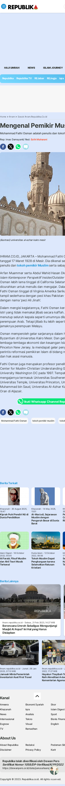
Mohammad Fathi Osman (14, 420)
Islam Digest (57, 709)
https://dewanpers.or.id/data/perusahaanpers (28, 768)
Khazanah (5, 709)
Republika (8, 78)
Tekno (28, 719)
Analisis (29, 714)
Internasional (7, 719)
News (31, 67)
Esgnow (4, 723)
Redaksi (29, 744)
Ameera (4, 704)
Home (3, 116)
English (55, 723)
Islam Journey (53, 67)
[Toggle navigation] (3, 6)
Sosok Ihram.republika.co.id (32, 116)
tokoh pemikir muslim (43, 420)
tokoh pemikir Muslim (32, 265)
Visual (28, 723)
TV (1, 728)
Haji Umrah (12, 67)
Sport (54, 714)
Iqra (27, 709)
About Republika (9, 744)
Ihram (12, 116)
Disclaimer (5, 749)
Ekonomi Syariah (34, 704)
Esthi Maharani (39, 139)
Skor (53, 704)
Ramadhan (31, 728)
